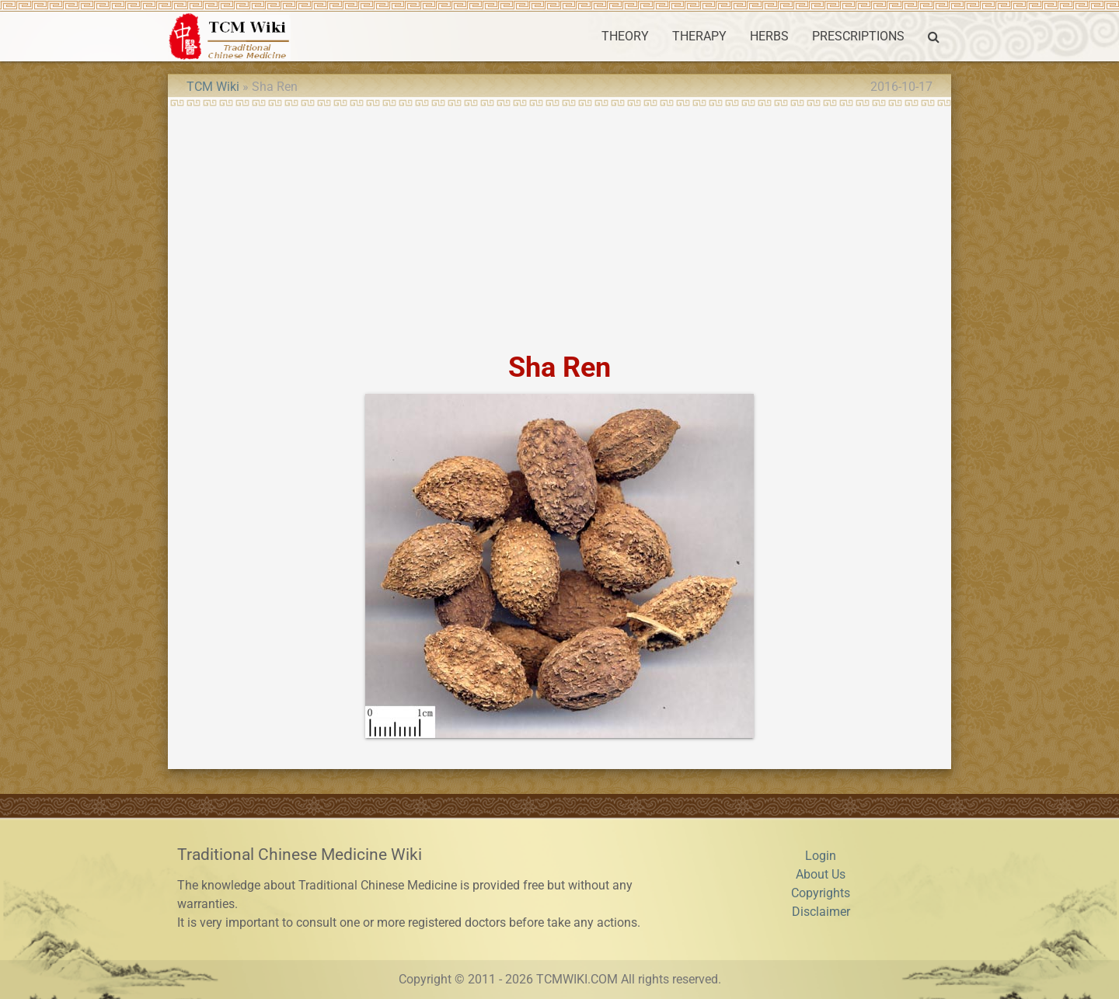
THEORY (625, 36)
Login (820, 855)
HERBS (769, 36)
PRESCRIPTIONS (858, 36)
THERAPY (699, 36)
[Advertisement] (559, 223)
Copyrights (820, 893)
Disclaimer (821, 911)
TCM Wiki (212, 86)
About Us (820, 874)
